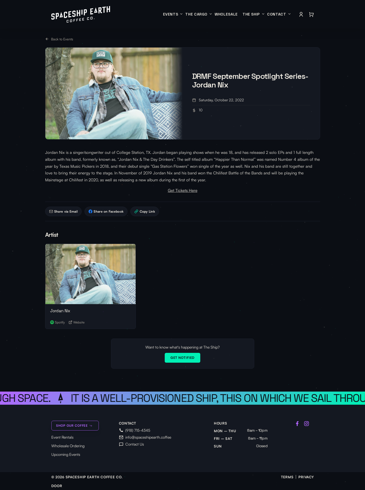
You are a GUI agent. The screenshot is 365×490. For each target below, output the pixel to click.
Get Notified (182, 357)
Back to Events (59, 39)
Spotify (57, 322)
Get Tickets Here (182, 190)
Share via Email (63, 211)
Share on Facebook (106, 211)
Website (77, 322)
